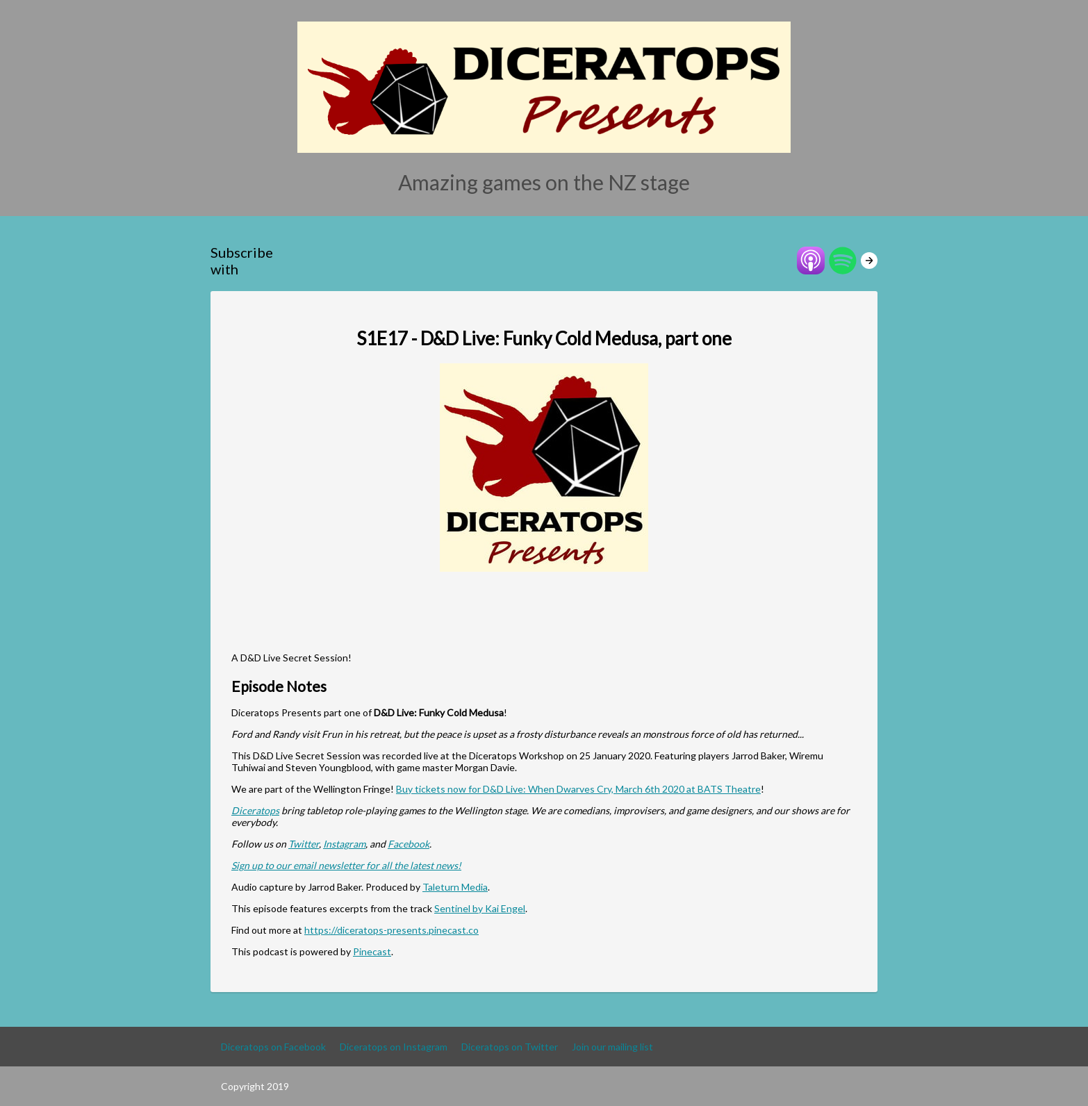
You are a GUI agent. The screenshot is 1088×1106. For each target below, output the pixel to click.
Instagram (344, 844)
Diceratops (255, 810)
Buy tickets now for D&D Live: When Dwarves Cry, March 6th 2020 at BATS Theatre (578, 789)
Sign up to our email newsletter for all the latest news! (346, 865)
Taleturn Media (455, 887)
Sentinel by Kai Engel (479, 908)
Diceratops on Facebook (273, 1047)
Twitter (303, 844)
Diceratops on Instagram (393, 1047)
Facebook (408, 844)
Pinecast (372, 951)
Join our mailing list (612, 1047)
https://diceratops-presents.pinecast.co (391, 930)
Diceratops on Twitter (509, 1047)
